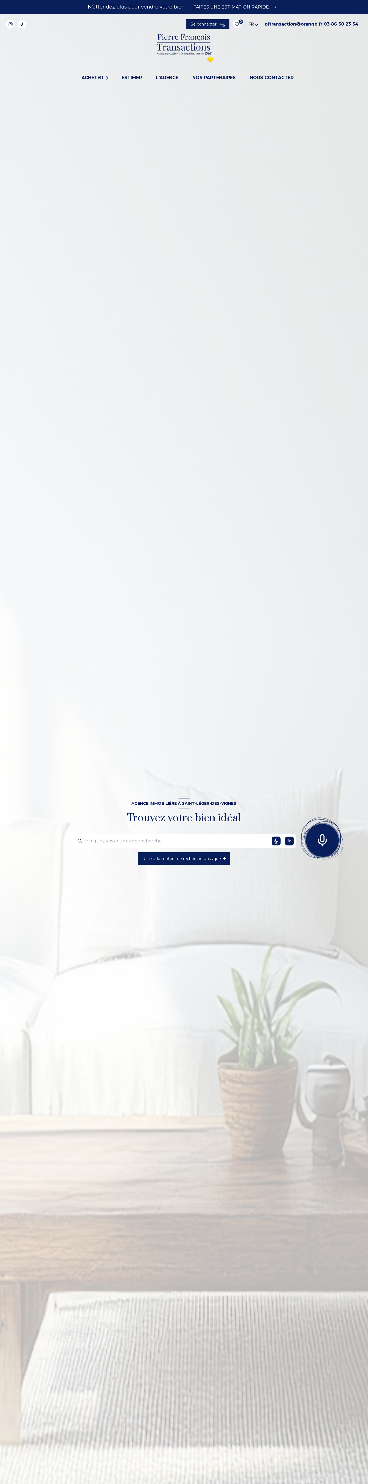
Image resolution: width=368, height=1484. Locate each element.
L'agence (167, 78)
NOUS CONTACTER (272, 78)
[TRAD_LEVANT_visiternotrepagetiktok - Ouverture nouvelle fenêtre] (22, 24)
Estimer (132, 78)
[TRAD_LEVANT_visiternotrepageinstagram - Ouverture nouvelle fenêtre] (10, 24)
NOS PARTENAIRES (214, 78)
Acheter (92, 78)
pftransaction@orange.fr (215, 24)
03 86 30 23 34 (262, 24)
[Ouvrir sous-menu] (108, 78)
